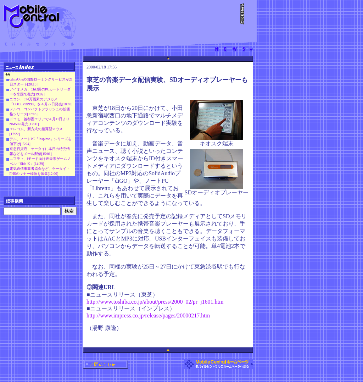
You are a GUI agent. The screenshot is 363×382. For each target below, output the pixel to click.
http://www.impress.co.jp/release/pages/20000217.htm (148, 315)
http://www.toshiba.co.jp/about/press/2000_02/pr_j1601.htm (155, 302)
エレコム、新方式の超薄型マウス (36, 129)
